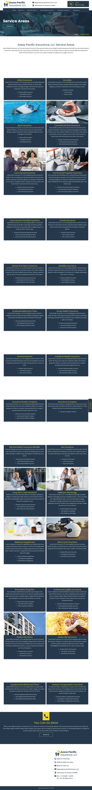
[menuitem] (14, 10)
